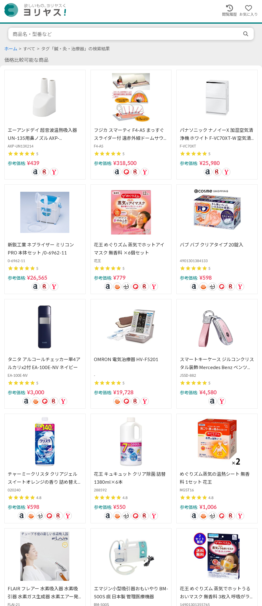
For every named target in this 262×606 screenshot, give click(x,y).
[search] (246, 34)
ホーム (10, 48)
